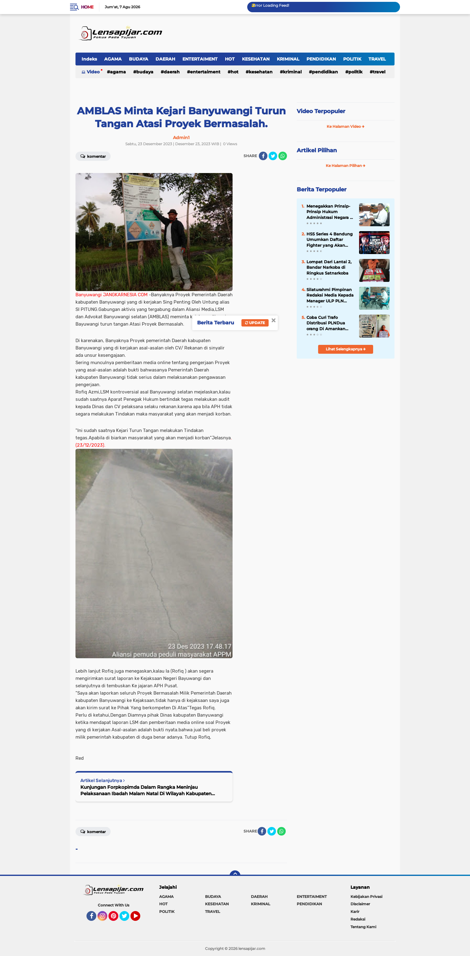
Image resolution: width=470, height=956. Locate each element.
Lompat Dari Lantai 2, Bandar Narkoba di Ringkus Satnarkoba (329, 267)
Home (87, 7)
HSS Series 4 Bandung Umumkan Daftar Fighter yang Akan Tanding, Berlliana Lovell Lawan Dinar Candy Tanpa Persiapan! (330, 239)
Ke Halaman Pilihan (345, 165)
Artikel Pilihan (317, 150)
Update (255, 322)
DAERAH (165, 59)
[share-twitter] (273, 156)
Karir (355, 911)
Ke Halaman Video (346, 126)
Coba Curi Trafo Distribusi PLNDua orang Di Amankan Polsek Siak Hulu (326, 323)
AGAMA (113, 59)
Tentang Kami (363, 927)
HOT (230, 59)
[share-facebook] (263, 156)
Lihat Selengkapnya (346, 349)
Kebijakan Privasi (366, 896)
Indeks (89, 59)
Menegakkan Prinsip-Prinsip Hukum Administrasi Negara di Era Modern (330, 212)
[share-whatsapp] (282, 156)
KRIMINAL (288, 59)
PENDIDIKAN (321, 59)
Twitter (127, 918)
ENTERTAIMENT (200, 59)
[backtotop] (235, 875)
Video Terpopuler (321, 111)
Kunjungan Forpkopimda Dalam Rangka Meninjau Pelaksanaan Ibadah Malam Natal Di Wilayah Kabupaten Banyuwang (145, 790)
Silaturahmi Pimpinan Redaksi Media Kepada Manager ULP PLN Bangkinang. (330, 295)
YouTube (139, 918)
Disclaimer (360, 904)
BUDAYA (138, 59)
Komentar (93, 156)
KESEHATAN (256, 59)
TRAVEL (377, 59)
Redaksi (358, 919)
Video (93, 72)
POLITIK (352, 59)
